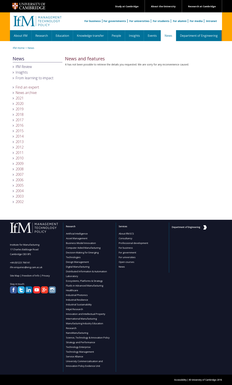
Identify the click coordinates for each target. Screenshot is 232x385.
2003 (20, 196)
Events (152, 36)
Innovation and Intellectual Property (85, 314)
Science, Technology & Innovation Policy (88, 337)
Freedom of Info (31, 275)
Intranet (211, 21)
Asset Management (76, 238)
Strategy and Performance (80, 342)
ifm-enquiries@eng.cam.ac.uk (26, 267)
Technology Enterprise (78, 347)
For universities (139, 21)
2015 (20, 130)
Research (41, 36)
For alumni (180, 21)
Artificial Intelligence (77, 233)
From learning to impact (34, 77)
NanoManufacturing (77, 332)
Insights (134, 36)
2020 (20, 103)
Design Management (77, 262)
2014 (20, 136)
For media (196, 21)
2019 (20, 109)
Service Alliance (74, 356)
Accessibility (180, 379)
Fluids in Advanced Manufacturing (84, 285)
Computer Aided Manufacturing (83, 247)
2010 (20, 158)
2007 (20, 174)
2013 (20, 141)
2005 (20, 185)
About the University (163, 6)
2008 (20, 169)
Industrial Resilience (77, 299)
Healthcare (72, 290)
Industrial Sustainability (79, 304)
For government (127, 252)
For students (161, 21)
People (116, 36)
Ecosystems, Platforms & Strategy (84, 280)
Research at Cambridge (202, 6)
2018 (20, 114)
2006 (20, 179)
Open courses (126, 262)
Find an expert (27, 87)
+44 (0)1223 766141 (20, 262)
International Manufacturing (81, 318)
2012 (20, 147)
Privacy (46, 275)
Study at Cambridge (126, 6)
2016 (20, 125)
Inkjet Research (74, 309)
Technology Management (80, 351)
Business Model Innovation (81, 243)
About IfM (21, 36)
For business (92, 21)
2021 (20, 98)
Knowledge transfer (90, 36)
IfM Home (19, 48)
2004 (20, 190)
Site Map (15, 275)
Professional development (133, 243)
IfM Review (24, 66)
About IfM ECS (126, 233)
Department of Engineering (199, 36)
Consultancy (125, 238)
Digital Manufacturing (77, 266)
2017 (20, 119)
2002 (20, 201)
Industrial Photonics (77, 295)
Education (62, 36)
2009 (20, 163)
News (170, 35)
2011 (20, 152)
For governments (114, 21)
